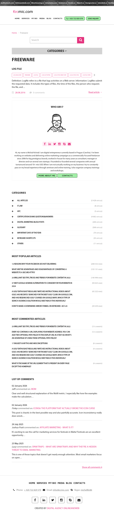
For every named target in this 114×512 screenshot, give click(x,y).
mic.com (23, 11)
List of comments (23, 379)
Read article (94, 92)
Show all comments (92, 467)
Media (42, 18)
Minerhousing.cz (37, 3)
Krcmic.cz (71, 3)
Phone (27, 490)
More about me (47, 175)
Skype (81, 490)
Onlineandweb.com (22, 3)
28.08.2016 (20, 93)
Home (17, 18)
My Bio (34, 18)
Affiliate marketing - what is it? (56, 427)
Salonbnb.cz (102, 3)
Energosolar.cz (91, 3)
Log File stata (87, 75)
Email (56, 490)
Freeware (27, 75)
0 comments (39, 93)
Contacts (57, 18)
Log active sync (74, 75)
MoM (33, 389)
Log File (17, 69)
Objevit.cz (80, 3)
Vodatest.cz (63, 3)
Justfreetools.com (7, 3)
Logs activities (46, 75)
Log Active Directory (60, 75)
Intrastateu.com (51, 3)
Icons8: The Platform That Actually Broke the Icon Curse (64, 408)
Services (26, 18)
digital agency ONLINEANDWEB (63, 508)
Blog (49, 18)
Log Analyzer (17, 75)
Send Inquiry (93, 19)
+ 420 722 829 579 (75, 19)
